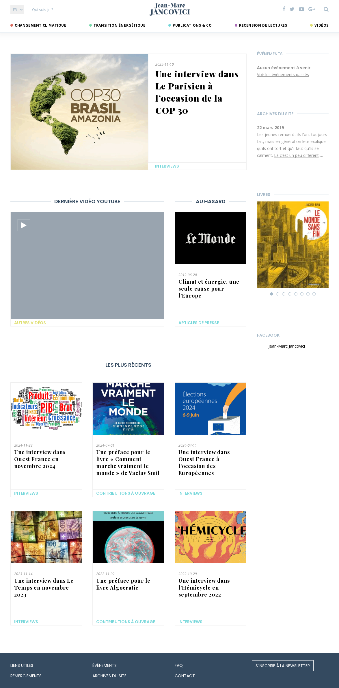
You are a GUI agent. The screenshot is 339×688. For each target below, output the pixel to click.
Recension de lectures (263, 25)
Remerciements (26, 676)
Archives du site (275, 114)
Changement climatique (40, 25)
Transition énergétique (119, 25)
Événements (270, 54)
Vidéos (321, 25)
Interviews (167, 166)
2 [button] (278, 294)
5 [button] (296, 294)
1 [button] (272, 294)
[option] (293, 71)
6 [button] (302, 294)
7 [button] (308, 294)
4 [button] (290, 294)
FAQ (179, 665)
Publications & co (192, 25)
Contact (185, 676)
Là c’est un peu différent (296, 155)
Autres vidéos (30, 323)
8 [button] (314, 294)
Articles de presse (198, 323)
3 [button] (284, 294)
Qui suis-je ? (42, 9)
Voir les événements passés (283, 74)
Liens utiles (21, 665)
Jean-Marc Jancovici (287, 346)
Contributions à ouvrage (125, 493)
